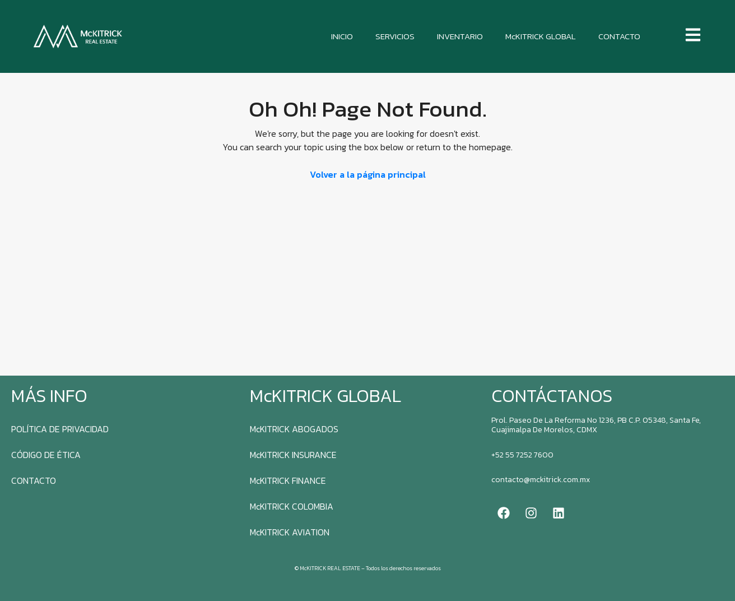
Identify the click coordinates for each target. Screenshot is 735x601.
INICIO (342, 36)
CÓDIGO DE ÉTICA (46, 454)
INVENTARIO (460, 36)
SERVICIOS (395, 36)
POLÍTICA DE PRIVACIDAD (60, 429)
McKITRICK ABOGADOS (294, 429)
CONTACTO (619, 36)
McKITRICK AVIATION (289, 532)
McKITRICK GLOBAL (540, 36)
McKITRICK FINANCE (288, 480)
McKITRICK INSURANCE (293, 454)
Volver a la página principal (368, 174)
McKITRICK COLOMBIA (291, 506)
